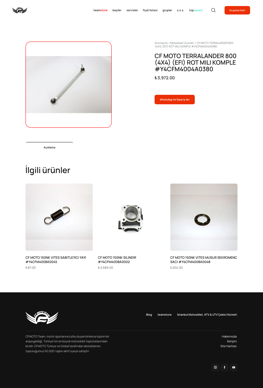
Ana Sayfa (161, 43)
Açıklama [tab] (49, 147)
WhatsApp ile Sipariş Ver (175, 99)
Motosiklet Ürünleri (182, 43)
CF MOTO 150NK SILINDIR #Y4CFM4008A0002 (117, 259)
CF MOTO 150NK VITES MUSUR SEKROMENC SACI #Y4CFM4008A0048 (203, 259)
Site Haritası (228, 346)
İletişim (232, 341)
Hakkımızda (229, 336)
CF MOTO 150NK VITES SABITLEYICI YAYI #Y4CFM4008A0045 (56, 259)
